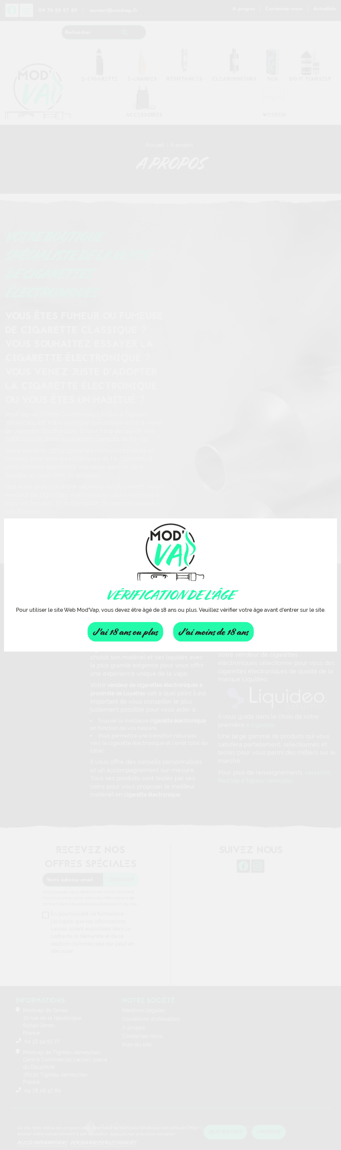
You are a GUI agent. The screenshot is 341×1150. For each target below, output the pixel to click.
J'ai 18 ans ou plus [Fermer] (125, 631)
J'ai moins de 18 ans (213, 631)
